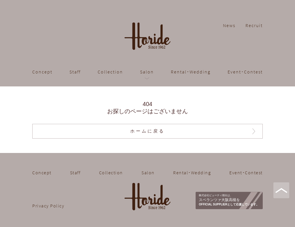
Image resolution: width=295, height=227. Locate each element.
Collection (110, 72)
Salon (147, 72)
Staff (75, 72)
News (229, 25)
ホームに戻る (147, 131)
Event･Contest (245, 72)
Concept (42, 72)
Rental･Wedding (191, 72)
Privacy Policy (48, 206)
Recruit (254, 25)
